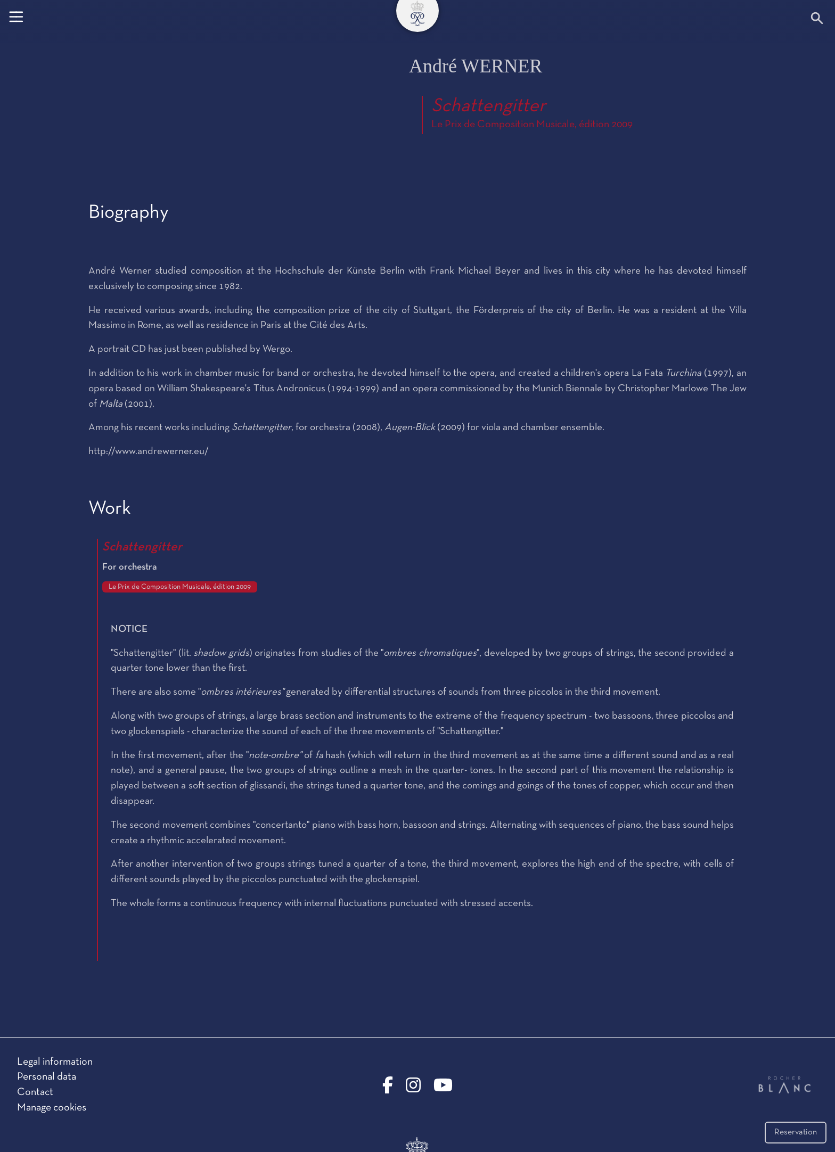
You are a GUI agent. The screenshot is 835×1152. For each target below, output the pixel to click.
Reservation (795, 1132)
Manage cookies (51, 1108)
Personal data (46, 1077)
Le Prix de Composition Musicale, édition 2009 (532, 124)
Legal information (55, 1062)
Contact (35, 1092)
